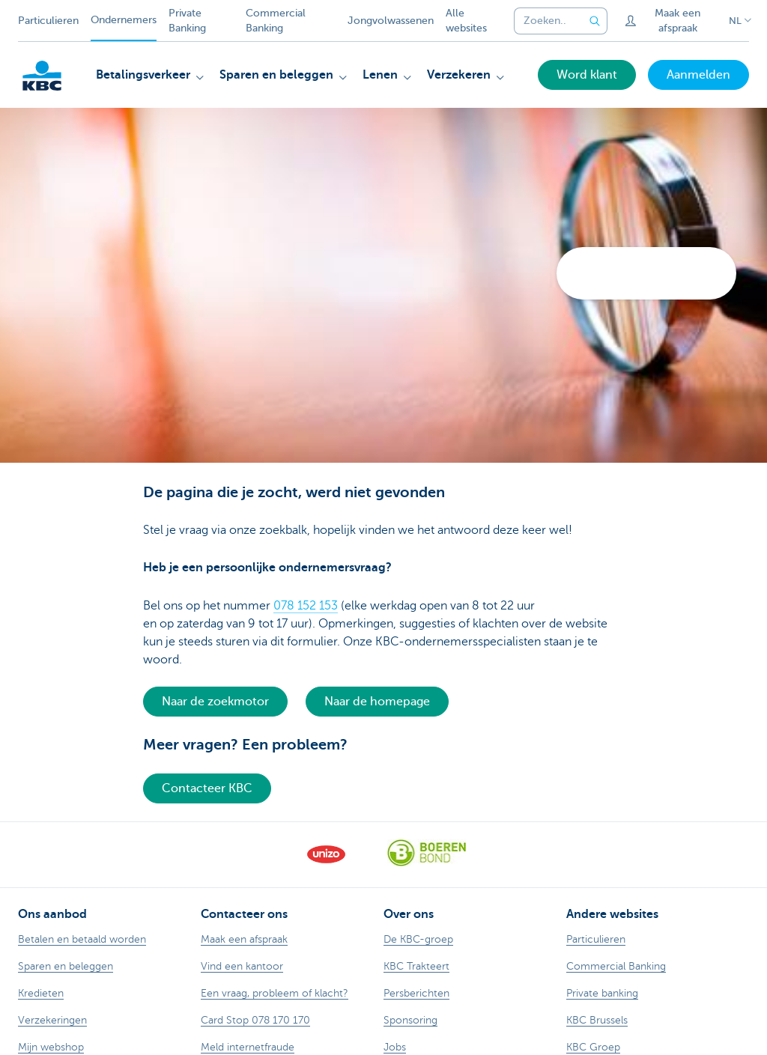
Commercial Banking (276, 20)
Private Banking (187, 20)
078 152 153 (305, 605)
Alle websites (466, 20)
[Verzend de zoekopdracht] (595, 20)
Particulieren (48, 20)
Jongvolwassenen (391, 20)
